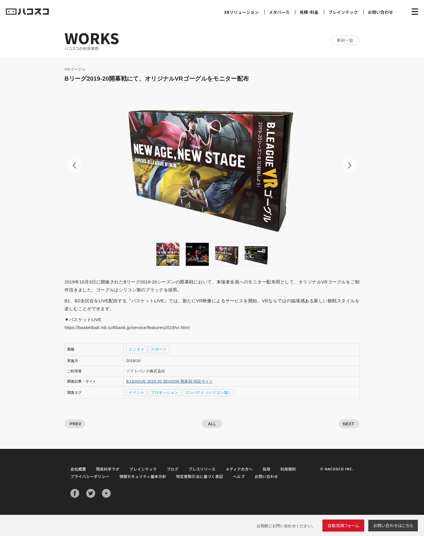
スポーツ (158, 349)
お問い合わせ (380, 12)
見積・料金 (309, 12)
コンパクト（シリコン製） (208, 392)
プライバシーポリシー (90, 476)
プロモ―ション (164, 392)
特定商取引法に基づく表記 (199, 476)
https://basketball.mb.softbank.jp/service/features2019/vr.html (127, 327)
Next (349, 165)
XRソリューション (241, 12)
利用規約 (288, 469)
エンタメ (136, 349)
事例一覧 (345, 40)
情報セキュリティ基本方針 (142, 476)
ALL (212, 424)
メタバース (279, 12)
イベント (136, 392)
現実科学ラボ (108, 469)
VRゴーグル (75, 69)
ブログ (172, 469)
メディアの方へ (239, 469)
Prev (74, 165)
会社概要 (78, 469)
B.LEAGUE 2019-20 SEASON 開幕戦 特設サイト (169, 381)
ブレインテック (343, 12)
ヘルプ (239, 476)
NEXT (348, 424)
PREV (75, 424)
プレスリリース (202, 469)
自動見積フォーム (343, 525)
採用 (267, 469)
